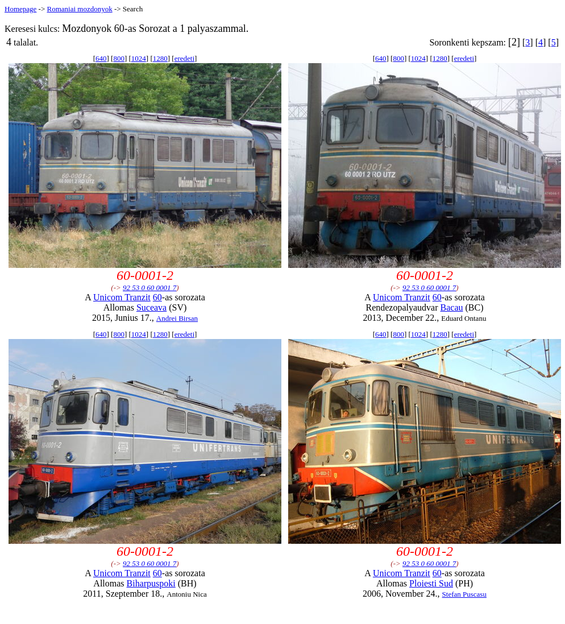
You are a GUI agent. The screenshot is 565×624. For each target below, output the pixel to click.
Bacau (452, 307)
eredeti (184, 58)
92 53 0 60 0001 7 (149, 287)
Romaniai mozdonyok (79, 9)
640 (101, 58)
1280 (160, 58)
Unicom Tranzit (122, 297)
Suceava (151, 307)
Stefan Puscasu (464, 594)
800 (118, 58)
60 (157, 297)
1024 (138, 58)
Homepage (20, 9)
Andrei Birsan (177, 318)
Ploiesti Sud (431, 583)
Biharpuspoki (151, 583)
